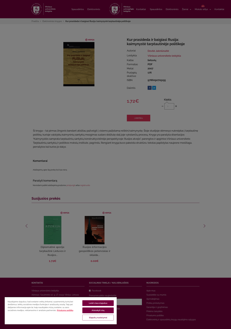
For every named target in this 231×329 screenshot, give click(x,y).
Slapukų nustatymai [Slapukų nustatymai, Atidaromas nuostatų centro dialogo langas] (98, 317)
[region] (61, 310)
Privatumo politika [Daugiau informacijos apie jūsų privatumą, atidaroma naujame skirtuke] (65, 310)
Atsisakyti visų (98, 310)
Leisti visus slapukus (98, 303)
